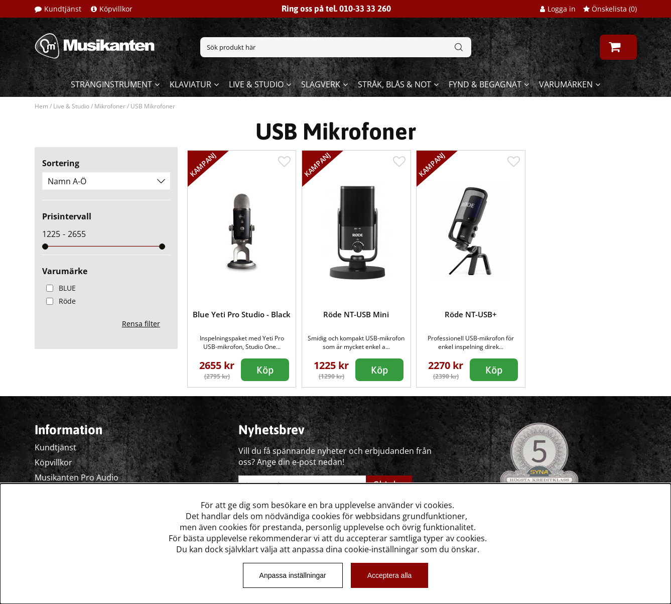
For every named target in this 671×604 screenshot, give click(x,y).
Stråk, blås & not (394, 84)
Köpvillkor (115, 9)
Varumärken (566, 84)
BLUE (59, 288)
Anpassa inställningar (292, 575)
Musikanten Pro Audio (76, 477)
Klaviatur (190, 84)
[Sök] (335, 47)
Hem (41, 106)
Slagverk (320, 84)
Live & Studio (256, 84)
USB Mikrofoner (152, 106)
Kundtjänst (62, 9)
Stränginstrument (111, 84)
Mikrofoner (109, 106)
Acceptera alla (389, 575)
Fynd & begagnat (485, 84)
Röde (59, 301)
